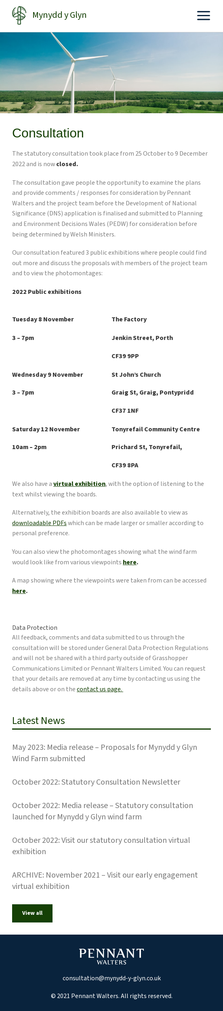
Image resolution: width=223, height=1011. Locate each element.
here (130, 562)
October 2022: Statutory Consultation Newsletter (96, 782)
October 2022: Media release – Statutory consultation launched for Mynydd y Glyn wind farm (102, 811)
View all (32, 913)
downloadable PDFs (39, 523)
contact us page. (100, 689)
